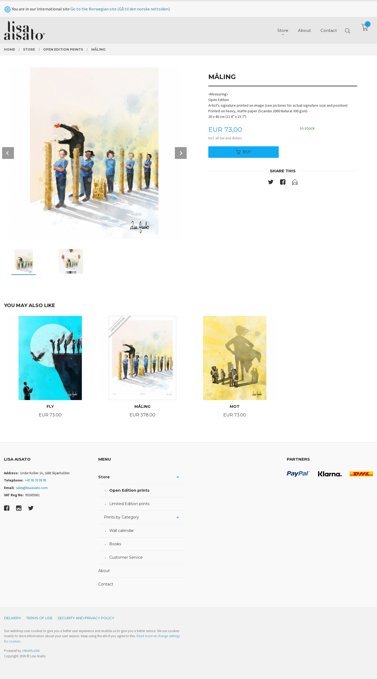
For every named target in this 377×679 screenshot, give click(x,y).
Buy (243, 152)
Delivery (12, 618)
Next (181, 153)
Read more (145, 636)
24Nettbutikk (31, 650)
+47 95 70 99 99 (35, 480)
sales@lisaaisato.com (32, 488)
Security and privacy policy (86, 618)
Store (104, 477)
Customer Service (126, 557)
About (104, 570)
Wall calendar (121, 530)
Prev (8, 153)
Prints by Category (121, 517)
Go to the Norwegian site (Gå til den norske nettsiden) (120, 7)
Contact (105, 584)
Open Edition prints (129, 490)
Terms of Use (39, 618)
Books (115, 544)
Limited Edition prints (129, 503)
